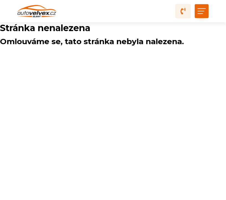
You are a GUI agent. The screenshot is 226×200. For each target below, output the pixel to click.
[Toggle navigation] (202, 11)
